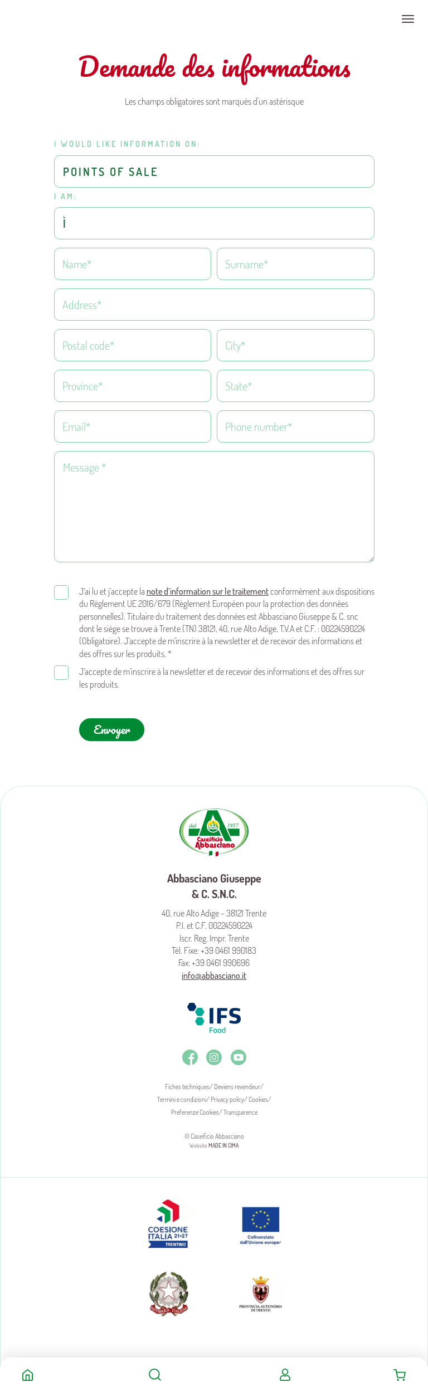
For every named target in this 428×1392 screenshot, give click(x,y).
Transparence (240, 1108)
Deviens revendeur (237, 1082)
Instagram (214, 1053)
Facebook (190, 1053)
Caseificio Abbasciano (52, 19)
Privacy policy (227, 1095)
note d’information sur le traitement (208, 586)
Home (27, 1375)
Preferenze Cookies (195, 1108)
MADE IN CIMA (223, 1141)
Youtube (238, 1053)
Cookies (258, 1095)
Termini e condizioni (181, 1095)
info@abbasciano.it (214, 971)
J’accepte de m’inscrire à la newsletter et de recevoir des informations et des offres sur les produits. (221, 673)
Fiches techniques (187, 1082)
